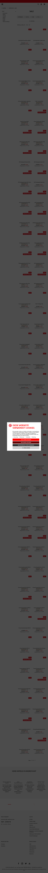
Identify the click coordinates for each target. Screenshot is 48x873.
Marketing (33, 437)
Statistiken (27, 437)
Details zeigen (26, 448)
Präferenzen (21, 437)
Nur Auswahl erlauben (26, 442)
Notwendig (15, 437)
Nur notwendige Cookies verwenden (26, 445)
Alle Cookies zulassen (26, 439)
